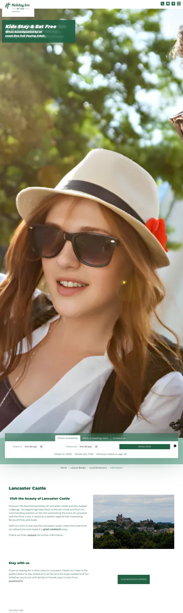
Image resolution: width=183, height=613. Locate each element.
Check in (17, 446)
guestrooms (16, 581)
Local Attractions (98, 468)
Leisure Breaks (78, 468)
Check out (71, 446)
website (31, 535)
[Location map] (173, 3)
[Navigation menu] (179, 3)
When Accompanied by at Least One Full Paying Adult (24, 33)
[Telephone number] (162, 3)
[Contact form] (168, 3)
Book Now (145, 446)
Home (63, 468)
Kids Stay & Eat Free (30, 26)
